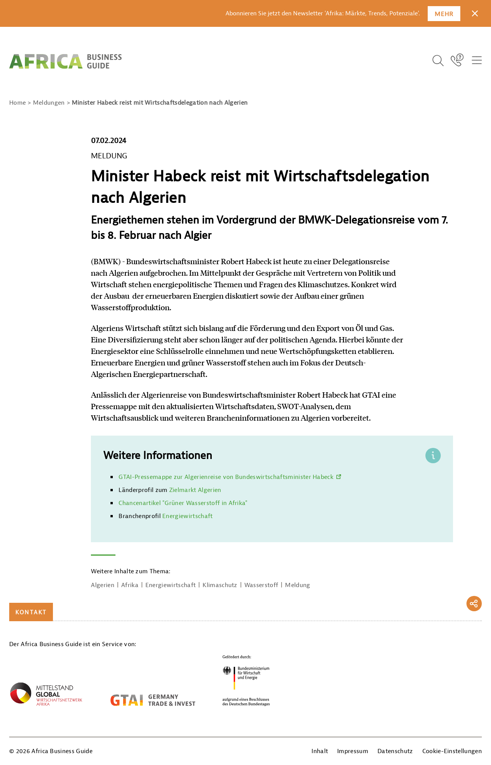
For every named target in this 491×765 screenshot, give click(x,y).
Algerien (102, 585)
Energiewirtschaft (187, 516)
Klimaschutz (220, 585)
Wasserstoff (261, 585)
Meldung (297, 585)
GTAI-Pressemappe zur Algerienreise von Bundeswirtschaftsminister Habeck (226, 477)
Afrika (129, 585)
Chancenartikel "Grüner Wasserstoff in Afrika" (183, 503)
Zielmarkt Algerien (195, 490)
